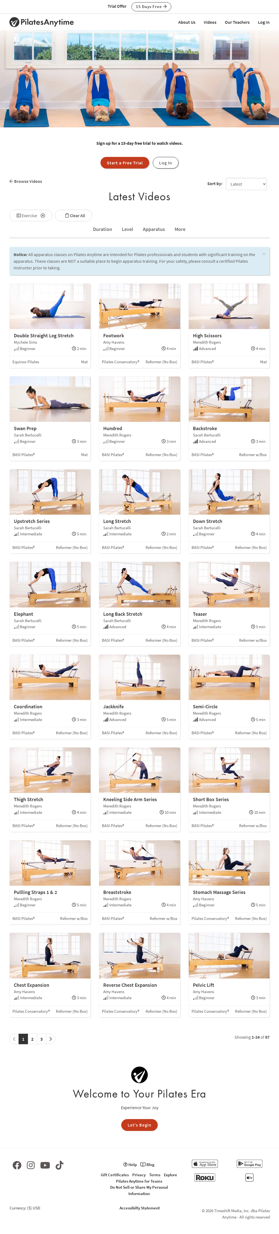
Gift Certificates (115, 1174)
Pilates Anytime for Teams (139, 1181)
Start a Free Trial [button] (125, 162)
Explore (170, 1174)
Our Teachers (237, 22)
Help (130, 1164)
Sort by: (214, 183)
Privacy (139, 1174)
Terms (154, 1174)
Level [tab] (127, 229)
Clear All (73, 215)
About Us (186, 22)
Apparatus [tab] (154, 229)
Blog (147, 1164)
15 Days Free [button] (151, 6)
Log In (264, 22)
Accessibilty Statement (140, 1208)
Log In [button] (165, 162)
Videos (210, 22)
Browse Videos (25, 181)
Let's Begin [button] (139, 1125)
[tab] (102, 229)
